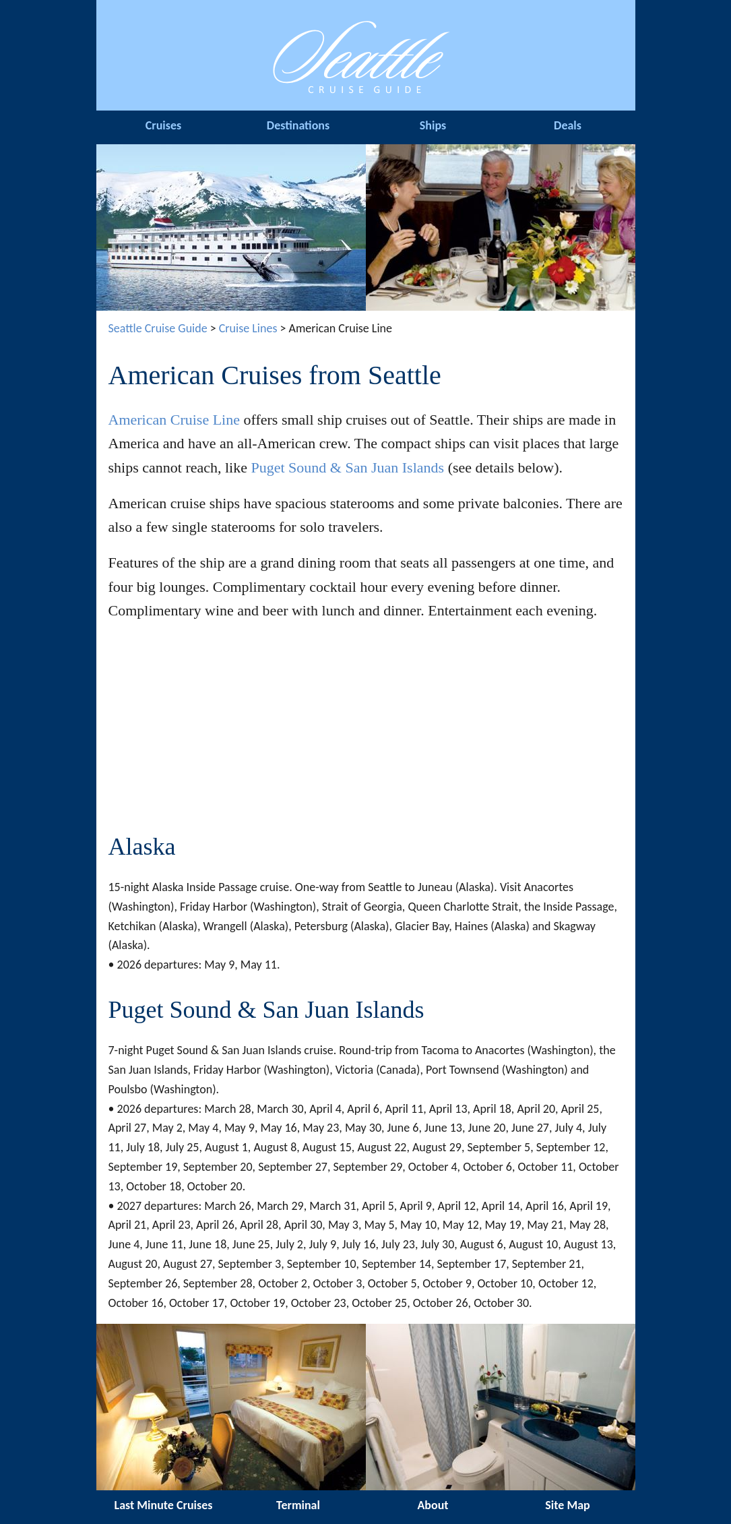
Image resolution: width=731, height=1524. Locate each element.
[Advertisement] (366, 728)
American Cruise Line (174, 419)
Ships (433, 125)
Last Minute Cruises (164, 1505)
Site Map (567, 1505)
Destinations (298, 125)
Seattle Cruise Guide (158, 328)
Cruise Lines (248, 328)
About (432, 1505)
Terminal (298, 1505)
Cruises (163, 125)
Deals (567, 125)
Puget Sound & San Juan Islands (348, 467)
